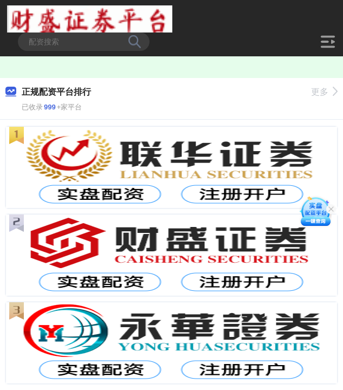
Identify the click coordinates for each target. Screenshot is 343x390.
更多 (324, 91)
